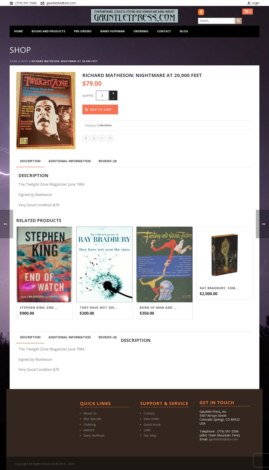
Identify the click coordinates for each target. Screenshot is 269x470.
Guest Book (152, 424)
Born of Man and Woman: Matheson (159, 308)
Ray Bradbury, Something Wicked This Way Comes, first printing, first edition (219, 288)
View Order (151, 419)
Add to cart (101, 109)
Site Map (150, 435)
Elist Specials (92, 419)
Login (253, 3)
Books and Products (48, 31)
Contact (164, 31)
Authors (89, 430)
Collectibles (104, 125)
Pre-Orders (83, 31)
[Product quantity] (102, 95)
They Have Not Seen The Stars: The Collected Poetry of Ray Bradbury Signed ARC (99, 308)
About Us (90, 413)
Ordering (140, 31)
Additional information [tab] (69, 161)
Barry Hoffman (112, 31)
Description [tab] (30, 161)
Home (18, 31)
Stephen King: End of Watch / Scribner (39, 308)
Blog (184, 31)
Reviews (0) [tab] (108, 161)
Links (147, 430)
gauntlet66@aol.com (61, 3)
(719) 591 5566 (26, 3)
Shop (24, 61)
